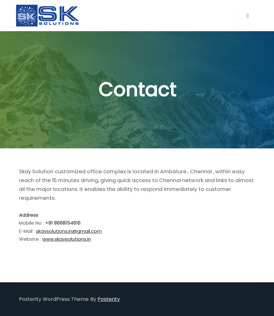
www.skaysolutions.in (66, 239)
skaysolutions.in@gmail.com (69, 231)
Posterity (109, 299)
